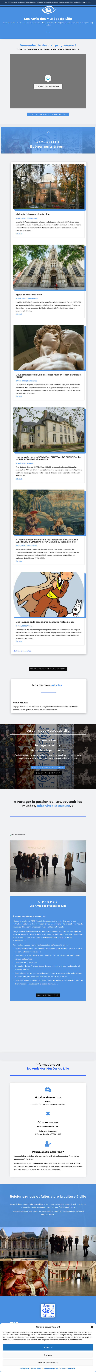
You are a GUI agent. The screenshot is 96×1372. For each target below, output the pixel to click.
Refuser (48, 1355)
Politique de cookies (27, 1368)
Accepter (48, 1347)
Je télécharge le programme (48, 113)
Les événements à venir (48, 767)
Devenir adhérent (48, 773)
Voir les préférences (48, 1362)
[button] (92, 1327)
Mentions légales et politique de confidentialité (56, 1368)
